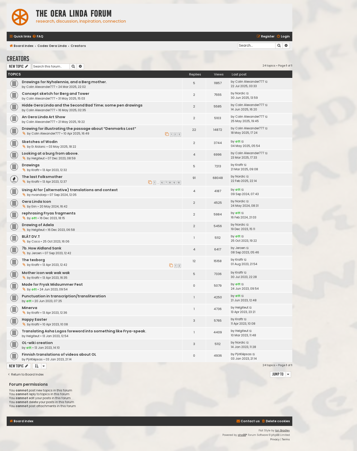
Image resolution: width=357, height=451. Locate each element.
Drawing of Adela (38, 224)
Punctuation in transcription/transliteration (64, 296)
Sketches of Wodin (40, 141)
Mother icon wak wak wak (46, 272)
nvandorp (39, 195)
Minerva (29, 307)
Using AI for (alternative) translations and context (70, 189)
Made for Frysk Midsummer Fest (52, 284)
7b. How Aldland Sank (41, 248)
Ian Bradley (282, 430)
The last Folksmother (42, 176)
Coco (35, 241)
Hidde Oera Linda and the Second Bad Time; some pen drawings (82, 105)
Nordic (240, 93)
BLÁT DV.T (31, 236)
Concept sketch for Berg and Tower (55, 93)
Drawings (31, 165)
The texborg (33, 259)
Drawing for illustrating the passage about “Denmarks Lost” (79, 128)
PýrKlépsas (34, 359)
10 (179, 182)
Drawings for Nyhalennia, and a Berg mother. (64, 81)
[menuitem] (37, 36)
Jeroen (36, 253)
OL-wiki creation (37, 342)
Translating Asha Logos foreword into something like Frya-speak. (84, 331)
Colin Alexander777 (40, 87)
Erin (34, 206)
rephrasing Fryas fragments (49, 213)
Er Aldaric (38, 146)
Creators (18, 59)
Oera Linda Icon (36, 201)
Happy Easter (34, 319)
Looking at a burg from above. (50, 153)
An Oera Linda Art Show (43, 116)
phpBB (242, 435)
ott (237, 141)
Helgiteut (38, 158)
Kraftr (35, 170)
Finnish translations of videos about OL (59, 354)
